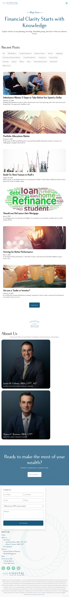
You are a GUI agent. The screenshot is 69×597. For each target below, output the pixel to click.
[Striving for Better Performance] (34, 242)
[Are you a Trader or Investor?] (34, 281)
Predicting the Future (40, 61)
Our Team (7, 540)
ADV (31, 594)
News (28, 61)
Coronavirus (42, 57)
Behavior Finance (40, 53)
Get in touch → (34, 474)
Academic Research (25, 53)
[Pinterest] (13, 568)
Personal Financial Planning (12, 551)
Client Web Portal (9, 563)
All (3, 53)
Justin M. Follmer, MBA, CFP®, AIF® (16, 542)
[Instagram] (3, 568)
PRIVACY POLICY (41, 594)
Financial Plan (53, 57)
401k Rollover (12, 53)
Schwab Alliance (8, 561)
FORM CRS (35, 594)
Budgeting (59, 53)
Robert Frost (6, 66)
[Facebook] (8, 568)
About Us (4, 537)
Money (22, 61)
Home (3, 535)
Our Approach (8, 546)
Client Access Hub (6, 559)
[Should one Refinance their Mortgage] (34, 204)
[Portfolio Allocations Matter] (34, 127)
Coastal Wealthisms (29, 57)
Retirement (53, 61)
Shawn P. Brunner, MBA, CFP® (15, 544)
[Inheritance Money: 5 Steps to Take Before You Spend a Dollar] (34, 88)
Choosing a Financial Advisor (11, 57)
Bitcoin (50, 53)
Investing (5, 61)
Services (3, 549)
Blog (2, 556)
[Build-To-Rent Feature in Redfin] (34, 165)
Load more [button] (34, 305)
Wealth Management (10, 554)
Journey (14, 61)
